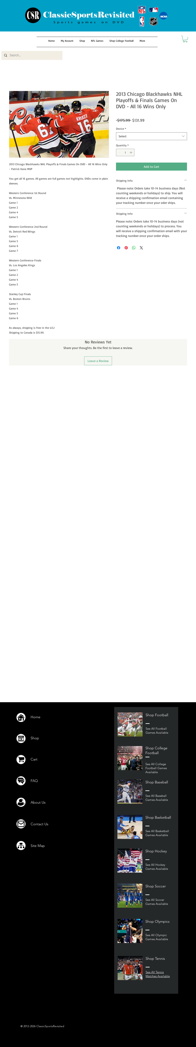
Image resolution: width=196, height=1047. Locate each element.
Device (121, 128)
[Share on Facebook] (118, 247)
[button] (185, 39)
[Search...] (31, 55)
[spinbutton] (125, 152)
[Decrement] (119, 152)
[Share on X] (141, 247)
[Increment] (131, 152)
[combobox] (151, 136)
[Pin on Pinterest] (126, 247)
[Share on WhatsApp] (133, 247)
